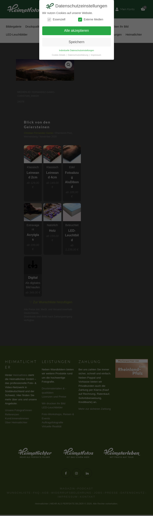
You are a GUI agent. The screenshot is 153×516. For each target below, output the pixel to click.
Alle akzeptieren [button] (76, 31)
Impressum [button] (96, 55)
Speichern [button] (76, 42)
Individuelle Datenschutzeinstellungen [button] (76, 50)
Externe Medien (90, 19)
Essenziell (56, 19)
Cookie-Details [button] (59, 55)
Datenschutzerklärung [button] (78, 55)
